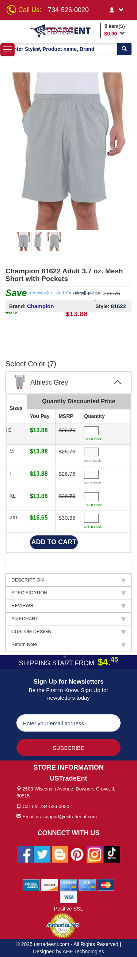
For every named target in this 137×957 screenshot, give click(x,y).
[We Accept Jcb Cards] (87, 884)
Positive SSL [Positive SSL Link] (68, 909)
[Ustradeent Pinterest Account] (77, 854)
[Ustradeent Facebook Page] (25, 854)
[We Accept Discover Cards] (49, 884)
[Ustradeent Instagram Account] (95, 854)
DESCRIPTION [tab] (68, 580)
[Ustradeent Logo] (64, 30)
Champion (40, 306)
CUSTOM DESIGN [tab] (68, 632)
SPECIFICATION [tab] (68, 593)
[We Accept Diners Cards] (68, 884)
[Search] (124, 49)
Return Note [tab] (68, 644)
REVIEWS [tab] (68, 606)
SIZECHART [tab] (68, 619)
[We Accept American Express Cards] (31, 884)
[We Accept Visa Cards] (68, 897)
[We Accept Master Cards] (105, 884)
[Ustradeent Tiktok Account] (112, 854)
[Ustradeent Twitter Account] (42, 854)
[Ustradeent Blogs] (60, 854)
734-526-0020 (68, 10)
